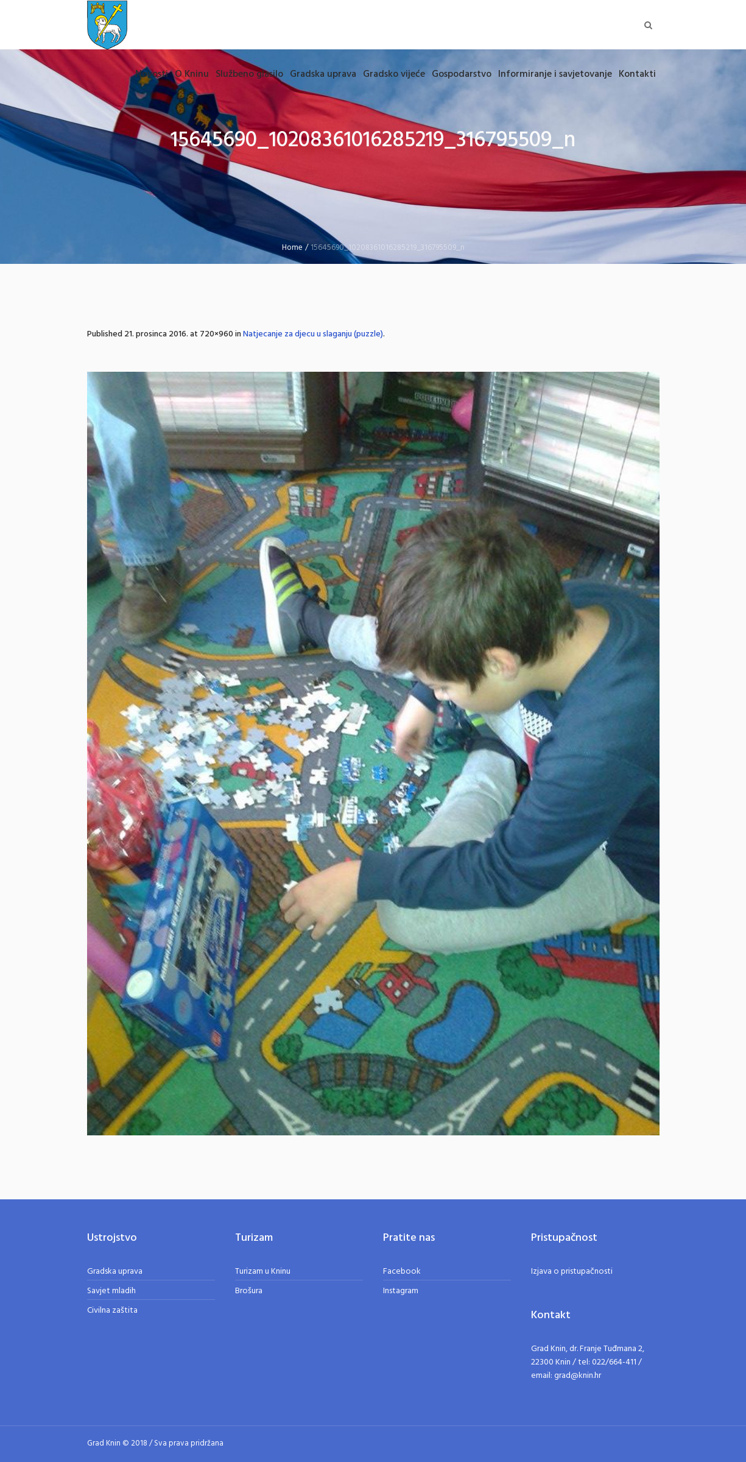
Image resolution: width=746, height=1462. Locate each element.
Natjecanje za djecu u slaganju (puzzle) (313, 334)
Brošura (248, 1291)
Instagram (400, 1291)
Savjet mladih (111, 1291)
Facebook (402, 1272)
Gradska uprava (115, 1272)
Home (292, 247)
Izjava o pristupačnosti (572, 1272)
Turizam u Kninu (262, 1272)
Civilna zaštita (112, 1311)
